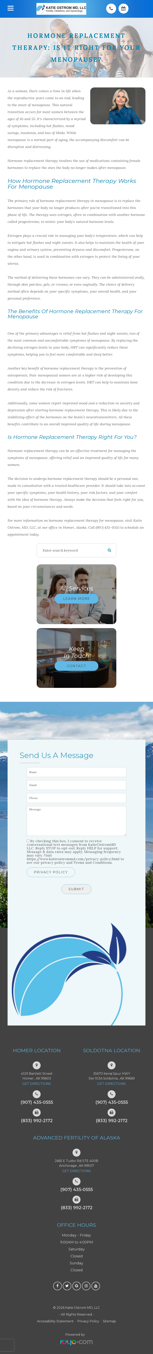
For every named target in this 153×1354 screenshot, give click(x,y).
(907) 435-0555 (37, 1102)
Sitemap (109, 1321)
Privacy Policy (51, 872)
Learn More (76, 599)
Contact (76, 666)
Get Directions (36, 1084)
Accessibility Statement (55, 1321)
